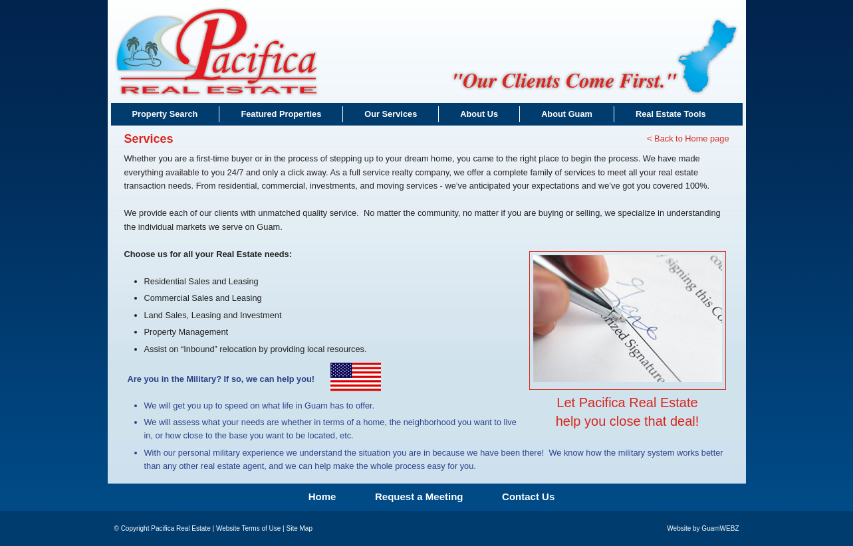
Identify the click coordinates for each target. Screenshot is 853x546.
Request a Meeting (419, 496)
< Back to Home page (688, 138)
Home (322, 496)
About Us (479, 114)
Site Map (299, 528)
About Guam (566, 114)
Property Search (165, 114)
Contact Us (528, 496)
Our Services (390, 114)
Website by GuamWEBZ (703, 528)
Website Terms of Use (248, 528)
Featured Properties (281, 114)
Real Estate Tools (671, 114)
